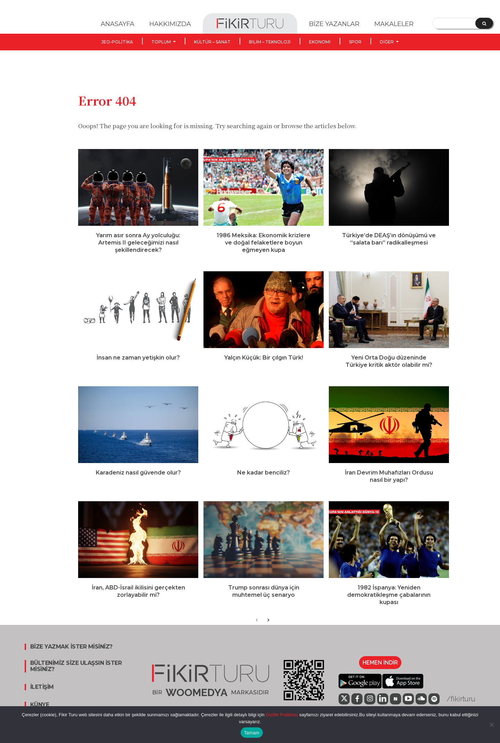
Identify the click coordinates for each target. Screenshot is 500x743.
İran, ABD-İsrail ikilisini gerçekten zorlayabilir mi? (138, 598)
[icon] (395, 705)
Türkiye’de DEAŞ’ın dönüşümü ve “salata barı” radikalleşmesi (389, 246)
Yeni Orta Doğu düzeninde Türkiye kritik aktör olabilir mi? (388, 368)
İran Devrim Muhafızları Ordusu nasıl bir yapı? (389, 483)
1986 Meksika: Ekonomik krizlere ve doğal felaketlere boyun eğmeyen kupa (263, 249)
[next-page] (268, 627)
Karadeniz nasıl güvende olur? (138, 479)
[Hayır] (491, 724)
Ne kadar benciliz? (263, 479)
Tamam (251, 732)
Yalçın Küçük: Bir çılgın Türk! (263, 364)
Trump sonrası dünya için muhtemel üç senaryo (263, 598)
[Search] (484, 23)
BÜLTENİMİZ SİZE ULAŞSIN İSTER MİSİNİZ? (76, 673)
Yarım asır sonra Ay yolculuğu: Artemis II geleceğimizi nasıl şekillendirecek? (138, 249)
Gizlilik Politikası (281, 714)
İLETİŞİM (42, 694)
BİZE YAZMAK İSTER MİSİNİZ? (71, 654)
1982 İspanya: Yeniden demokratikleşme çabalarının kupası (389, 601)
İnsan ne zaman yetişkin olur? (138, 364)
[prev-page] (256, 627)
